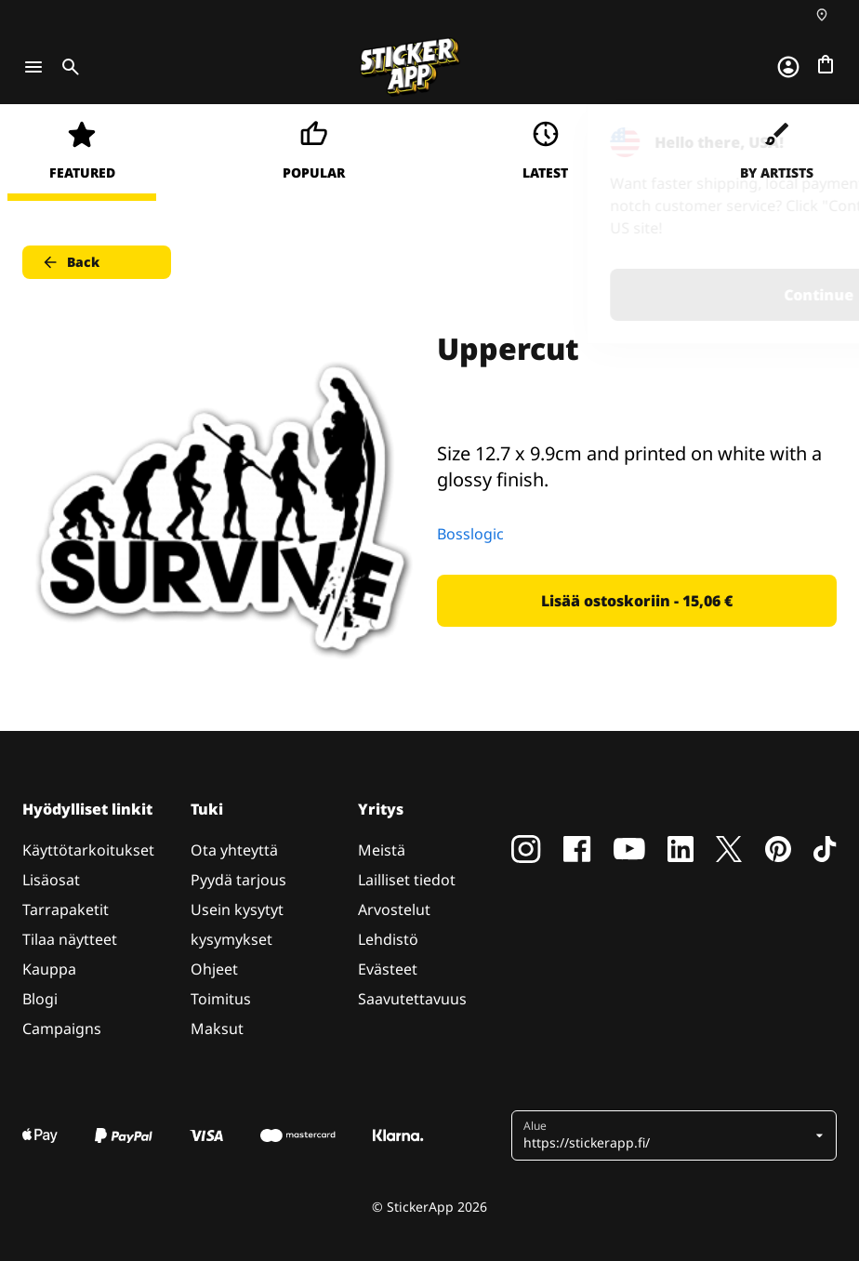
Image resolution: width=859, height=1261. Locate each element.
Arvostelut (394, 909)
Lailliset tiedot (407, 879)
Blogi (40, 999)
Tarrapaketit (65, 909)
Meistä (381, 850)
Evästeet (387, 969)
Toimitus (221, 999)
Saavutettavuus (412, 999)
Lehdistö (388, 939)
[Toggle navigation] (33, 67)
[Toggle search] (67, 67)
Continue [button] (609, 295)
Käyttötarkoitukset (88, 850)
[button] (667, 1135)
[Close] (802, 142)
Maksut (217, 1028)
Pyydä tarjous (238, 879)
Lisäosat (51, 879)
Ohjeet (214, 969)
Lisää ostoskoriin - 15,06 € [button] (637, 601)
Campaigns (61, 1028)
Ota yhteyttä (234, 850)
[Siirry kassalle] (825, 64)
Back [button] (70, 262)
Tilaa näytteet (69, 939)
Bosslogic (470, 534)
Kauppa (49, 969)
